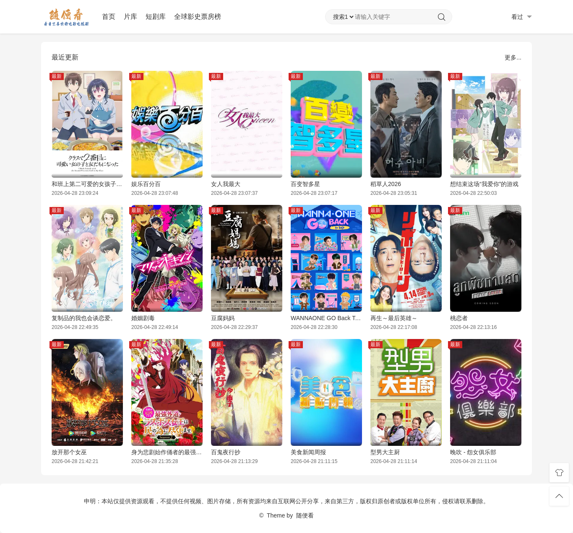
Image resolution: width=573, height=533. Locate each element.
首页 (108, 16)
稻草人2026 (385, 184)
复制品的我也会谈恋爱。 (84, 318)
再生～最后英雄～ (393, 318)
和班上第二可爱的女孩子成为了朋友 (87, 184)
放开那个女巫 (69, 452)
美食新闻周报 (308, 452)
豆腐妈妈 (222, 318)
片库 (130, 16)
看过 (521, 17)
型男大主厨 (385, 452)
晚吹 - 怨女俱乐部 (473, 452)
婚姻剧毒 (143, 318)
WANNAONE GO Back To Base (326, 318)
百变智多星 (305, 184)
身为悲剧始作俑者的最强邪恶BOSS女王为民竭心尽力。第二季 (167, 452)
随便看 (305, 515)
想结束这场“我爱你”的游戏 (484, 184)
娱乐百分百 (146, 184)
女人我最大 (225, 184)
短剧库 (156, 16)
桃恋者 (459, 318)
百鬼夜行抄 (225, 452)
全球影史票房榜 (197, 16)
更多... (513, 57)
